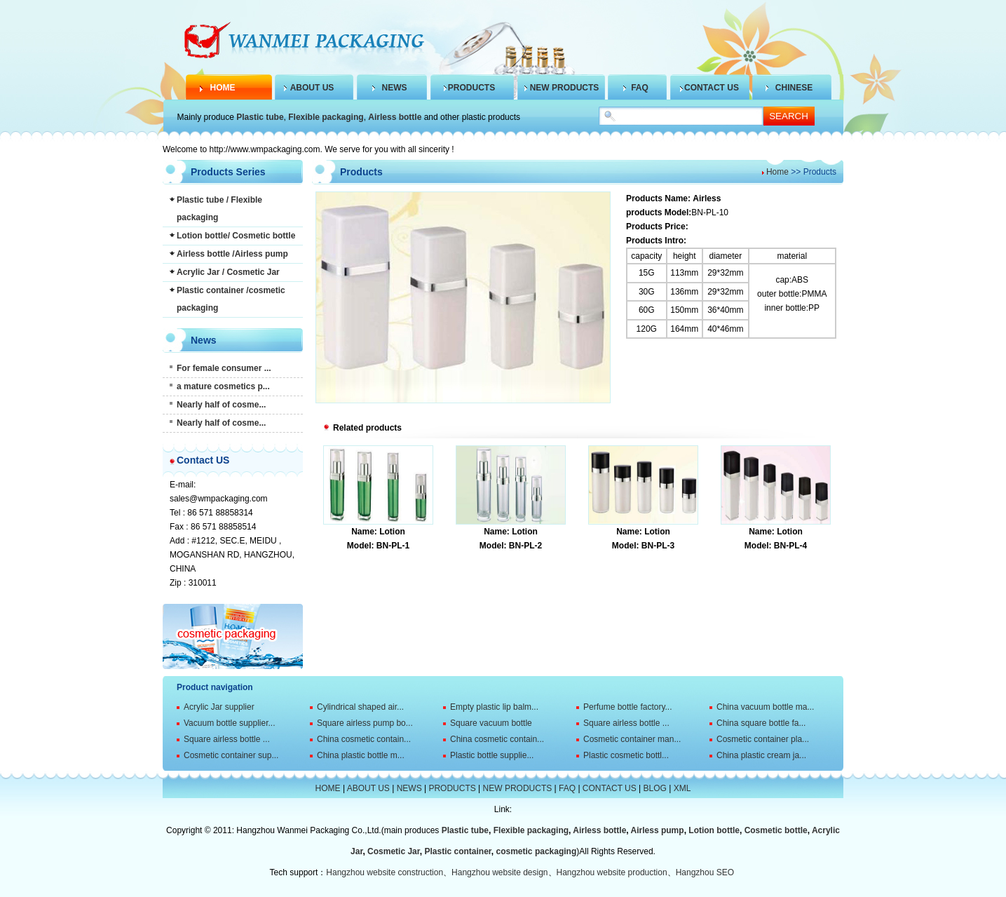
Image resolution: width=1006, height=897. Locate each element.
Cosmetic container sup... (231, 755)
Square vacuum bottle (491, 723)
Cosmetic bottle (776, 830)
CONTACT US (711, 88)
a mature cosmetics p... (223, 386)
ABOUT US (312, 88)
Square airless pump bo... (365, 723)
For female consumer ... (224, 368)
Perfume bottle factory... (627, 707)
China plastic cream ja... (761, 755)
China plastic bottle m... (361, 755)
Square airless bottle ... (626, 723)
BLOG (655, 788)
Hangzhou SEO (705, 872)
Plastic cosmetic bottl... (626, 755)
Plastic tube (259, 117)
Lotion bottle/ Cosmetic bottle (236, 236)
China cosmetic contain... (364, 739)
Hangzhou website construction (384, 872)
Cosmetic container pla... (762, 739)
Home (777, 172)
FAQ (639, 88)
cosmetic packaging (536, 851)
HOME (223, 88)
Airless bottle (394, 117)
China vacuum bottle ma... (765, 707)
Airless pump (657, 830)
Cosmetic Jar (393, 851)
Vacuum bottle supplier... (230, 723)
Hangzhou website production (612, 872)
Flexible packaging (325, 117)
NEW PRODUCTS (564, 88)
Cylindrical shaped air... (360, 707)
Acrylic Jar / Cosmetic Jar (228, 272)
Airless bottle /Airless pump (232, 254)
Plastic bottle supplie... (491, 755)
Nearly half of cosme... (221, 405)
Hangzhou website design (499, 872)
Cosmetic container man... (632, 739)
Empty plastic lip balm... (494, 707)
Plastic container (457, 851)
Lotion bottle (714, 830)
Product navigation (215, 687)
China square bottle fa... (761, 723)
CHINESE (794, 88)
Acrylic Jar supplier (219, 707)
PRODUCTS (471, 88)
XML (682, 788)
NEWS (394, 88)
